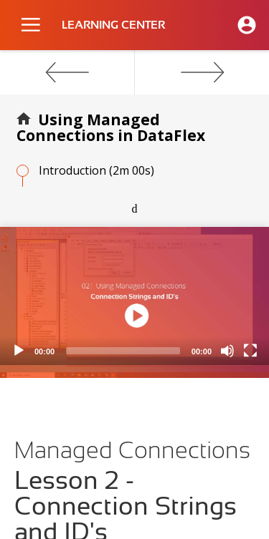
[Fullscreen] (250, 351)
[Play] (18, 351)
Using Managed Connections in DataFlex (110, 127)
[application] (134, 296)
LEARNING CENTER (113, 25)
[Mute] (227, 351)
